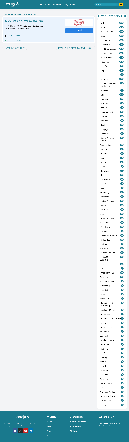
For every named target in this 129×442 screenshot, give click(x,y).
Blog (66, 4)
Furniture (112, 103)
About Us (74, 4)
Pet (112, 268)
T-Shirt (112, 387)
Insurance (112, 209)
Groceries (112, 222)
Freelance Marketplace (112, 310)
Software (112, 244)
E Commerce (112, 62)
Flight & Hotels (112, 149)
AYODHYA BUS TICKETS (16, 48)
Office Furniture (112, 281)
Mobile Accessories (112, 201)
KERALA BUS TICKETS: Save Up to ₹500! (74, 48)
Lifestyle (112, 405)
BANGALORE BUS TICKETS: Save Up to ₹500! (24, 21)
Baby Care (112, 133)
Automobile (112, 336)
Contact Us (57, 4)
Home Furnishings (112, 396)
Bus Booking (112, 400)
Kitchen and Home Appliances (112, 84)
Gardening (112, 285)
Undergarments (112, 272)
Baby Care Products (112, 235)
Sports (112, 214)
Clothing (112, 349)
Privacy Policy (75, 426)
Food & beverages (112, 49)
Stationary (112, 298)
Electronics (112, 40)
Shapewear (112, 179)
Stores (47, 4)
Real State (112, 290)
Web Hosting (112, 145)
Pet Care (112, 353)
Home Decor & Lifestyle (112, 318)
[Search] (106, 4)
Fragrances (112, 79)
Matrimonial (112, 196)
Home (39, 4)
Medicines (112, 344)
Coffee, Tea (112, 240)
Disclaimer (74, 431)
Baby (112, 188)
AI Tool (112, 183)
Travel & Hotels (112, 57)
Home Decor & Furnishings (112, 304)
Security (112, 366)
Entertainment (112, 112)
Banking (112, 357)
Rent (112, 158)
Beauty (112, 36)
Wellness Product (112, 392)
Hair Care (112, 107)
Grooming (112, 192)
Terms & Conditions (78, 422)
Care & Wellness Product (112, 139)
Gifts (112, 94)
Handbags (112, 171)
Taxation (112, 370)
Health (112, 125)
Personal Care (112, 53)
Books (112, 205)
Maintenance (112, 383)
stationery (112, 331)
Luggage (112, 129)
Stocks (112, 361)
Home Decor (112, 153)
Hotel (112, 175)
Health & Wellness (112, 218)
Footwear (112, 90)
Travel (17, 35)
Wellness (112, 162)
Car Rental (112, 248)
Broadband (112, 227)
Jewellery (112, 99)
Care (112, 74)
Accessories (112, 44)
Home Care (112, 314)
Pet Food (112, 374)
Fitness (112, 294)
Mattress (112, 120)
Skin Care (112, 66)
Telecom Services (112, 252)
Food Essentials (112, 340)
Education (112, 116)
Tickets (112, 264)
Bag (112, 70)
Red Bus (10, 35)
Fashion (112, 23)
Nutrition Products (112, 31)
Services (112, 166)
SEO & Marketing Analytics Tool (112, 258)
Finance (112, 323)
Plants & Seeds (112, 231)
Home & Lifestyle (112, 327)
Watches (112, 277)
